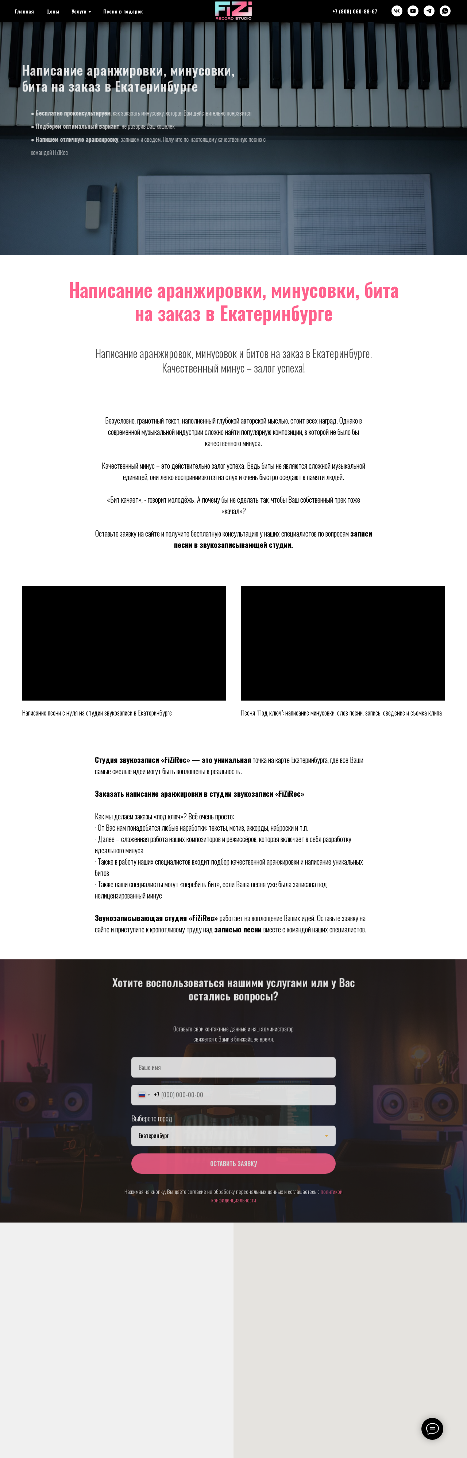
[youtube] (413, 10)
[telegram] (429, 10)
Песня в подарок (123, 11)
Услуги (79, 11)
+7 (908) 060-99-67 (354, 11)
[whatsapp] (445, 10)
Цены (52, 11)
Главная (24, 11)
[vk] (396, 10)
